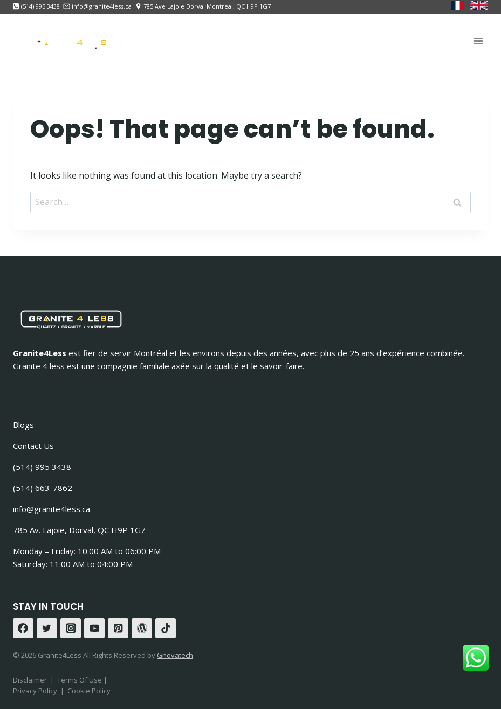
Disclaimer (30, 680)
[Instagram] (70, 628)
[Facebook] (23, 628)
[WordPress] (142, 628)
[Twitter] (47, 628)
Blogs (23, 424)
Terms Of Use (80, 680)
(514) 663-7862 (42, 487)
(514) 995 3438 (42, 466)
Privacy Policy (35, 691)
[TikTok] (165, 628)
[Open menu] (478, 40)
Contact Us (33, 445)
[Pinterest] (118, 628)
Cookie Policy (89, 691)
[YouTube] (94, 628)
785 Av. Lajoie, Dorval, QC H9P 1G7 (79, 529)
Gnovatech (175, 655)
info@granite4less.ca (51, 508)
